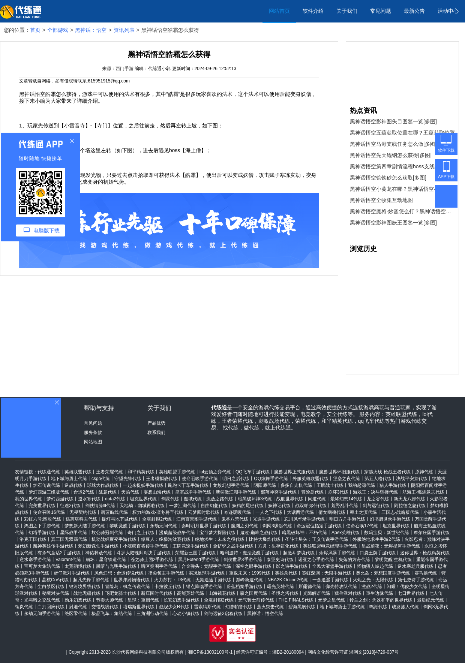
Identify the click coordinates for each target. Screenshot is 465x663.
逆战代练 (73, 485)
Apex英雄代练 (346, 532)
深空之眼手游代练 (254, 566)
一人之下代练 (268, 512)
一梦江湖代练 (182, 505)
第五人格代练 (378, 478)
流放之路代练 (219, 498)
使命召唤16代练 (49, 512)
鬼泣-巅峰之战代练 (259, 532)
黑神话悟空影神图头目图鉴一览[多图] (393, 121)
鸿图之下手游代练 (42, 525)
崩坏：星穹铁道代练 (106, 559)
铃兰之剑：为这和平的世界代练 (381, 600)
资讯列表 (124, 30)
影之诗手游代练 (292, 566)
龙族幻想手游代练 (231, 485)
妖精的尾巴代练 (248, 505)
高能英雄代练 (190, 593)
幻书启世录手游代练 (390, 519)
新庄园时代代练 (156, 593)
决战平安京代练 (412, 478)
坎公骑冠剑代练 (107, 532)
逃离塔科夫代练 (81, 519)
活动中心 (448, 11)
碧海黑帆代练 (301, 606)
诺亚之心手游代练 (316, 559)
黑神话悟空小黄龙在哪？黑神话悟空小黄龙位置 (402, 189)
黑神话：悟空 (90, 30)
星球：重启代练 (143, 600)
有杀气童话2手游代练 (59, 552)
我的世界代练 (28, 498)
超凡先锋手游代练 (91, 579)
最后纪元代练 (430, 600)
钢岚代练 (24, 606)
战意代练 (108, 492)
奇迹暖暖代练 (237, 512)
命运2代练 (84, 492)
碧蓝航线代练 (114, 512)
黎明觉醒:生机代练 (393, 559)
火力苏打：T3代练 (172, 579)
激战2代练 (372, 586)
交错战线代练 (105, 606)
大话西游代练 (300, 512)
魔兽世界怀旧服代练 (339, 471)
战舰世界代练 (289, 498)
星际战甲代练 (73, 532)
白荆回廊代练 (51, 606)
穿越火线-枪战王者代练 (387, 471)
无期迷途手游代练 (213, 579)
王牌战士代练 (330, 485)
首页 (35, 30)
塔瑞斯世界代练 (138, 606)
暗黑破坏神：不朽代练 (304, 532)
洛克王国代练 (33, 539)
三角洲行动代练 (152, 613)
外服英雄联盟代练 (310, 478)
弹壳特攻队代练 (341, 586)
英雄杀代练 (286, 573)
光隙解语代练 (316, 593)
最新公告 (414, 11)
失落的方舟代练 (354, 559)
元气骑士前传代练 (256, 600)
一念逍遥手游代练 (330, 579)
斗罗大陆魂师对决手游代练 (144, 552)
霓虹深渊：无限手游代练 (326, 573)
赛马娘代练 (425, 573)
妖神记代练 (279, 505)
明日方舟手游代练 (347, 519)
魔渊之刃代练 (244, 525)
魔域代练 (193, 498)
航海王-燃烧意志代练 (423, 492)
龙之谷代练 (378, 498)
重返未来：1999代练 (250, 573)
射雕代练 (78, 606)
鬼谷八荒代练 (234, 519)
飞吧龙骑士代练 (120, 593)
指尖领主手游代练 (166, 573)
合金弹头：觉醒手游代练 (206, 566)
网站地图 (93, 441)
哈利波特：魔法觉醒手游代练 (249, 552)
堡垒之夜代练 (346, 478)
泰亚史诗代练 (280, 559)
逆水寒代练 (89, 498)
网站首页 (279, 11)
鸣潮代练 (378, 606)
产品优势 (156, 423)
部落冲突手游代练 (279, 492)
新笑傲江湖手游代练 (236, 492)
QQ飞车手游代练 (253, 471)
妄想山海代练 (157, 492)
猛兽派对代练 (348, 593)
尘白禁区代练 (51, 586)
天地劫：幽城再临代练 (142, 505)
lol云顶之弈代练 (215, 471)
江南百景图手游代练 (196, 519)
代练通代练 (49, 471)
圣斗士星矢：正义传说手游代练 (316, 539)
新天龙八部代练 (409, 498)
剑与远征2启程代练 (223, 613)
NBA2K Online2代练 (287, 579)
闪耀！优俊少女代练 (407, 586)
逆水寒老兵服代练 (416, 566)
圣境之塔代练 (285, 593)
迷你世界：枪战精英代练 (425, 552)
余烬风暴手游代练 (337, 552)
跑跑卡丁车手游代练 (188, 485)
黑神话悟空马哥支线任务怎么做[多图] (393, 144)
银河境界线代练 (84, 586)
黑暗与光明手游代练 (116, 566)
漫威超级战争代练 (177, 532)
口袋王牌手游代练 (378, 552)
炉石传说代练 (46, 485)
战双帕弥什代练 (311, 505)
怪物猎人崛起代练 (375, 566)
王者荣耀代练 (109, 471)
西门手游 (125, 68)
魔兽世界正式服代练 (294, 471)
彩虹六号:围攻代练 (42, 519)
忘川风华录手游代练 (304, 519)
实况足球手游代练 (207, 573)
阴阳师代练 (265, 485)
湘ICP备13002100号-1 (210, 652)
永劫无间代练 (163, 525)
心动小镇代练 (186, 613)
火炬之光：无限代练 (373, 579)
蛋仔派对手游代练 (72, 573)
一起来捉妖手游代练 (143, 485)
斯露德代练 (309, 586)
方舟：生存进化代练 (278, 546)
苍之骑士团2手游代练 (152, 559)
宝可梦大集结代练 (42, 566)
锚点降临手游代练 (204, 586)
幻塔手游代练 (42, 532)
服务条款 (93, 432)
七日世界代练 (411, 593)
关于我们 (346, 11)
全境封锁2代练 (157, 519)
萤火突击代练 (270, 606)
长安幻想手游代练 (182, 600)
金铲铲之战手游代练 (233, 546)
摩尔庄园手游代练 (432, 532)
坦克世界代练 (143, 498)
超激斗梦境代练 (299, 552)
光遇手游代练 (266, 519)
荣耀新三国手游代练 (195, 552)
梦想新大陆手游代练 (84, 525)
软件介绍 (313, 11)
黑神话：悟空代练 (265, 613)
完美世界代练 (42, 505)
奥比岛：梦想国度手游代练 (383, 573)
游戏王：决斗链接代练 (375, 492)
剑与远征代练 (376, 505)
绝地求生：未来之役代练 (219, 539)
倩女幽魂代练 (331, 512)
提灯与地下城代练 (120, 519)
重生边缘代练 (379, 593)
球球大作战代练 (102, 485)
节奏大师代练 (109, 600)
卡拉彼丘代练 (168, 586)
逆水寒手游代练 (35, 559)
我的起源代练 (361, 485)
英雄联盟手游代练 (177, 471)
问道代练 (317, 498)
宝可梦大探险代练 (218, 532)
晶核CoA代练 (55, 579)
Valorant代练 (68, 559)
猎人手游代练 (393, 485)
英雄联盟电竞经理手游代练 (330, 546)
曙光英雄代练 (280, 586)
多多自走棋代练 (296, 485)
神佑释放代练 (98, 552)
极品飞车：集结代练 (112, 613)
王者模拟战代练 (161, 478)
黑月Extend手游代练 (198, 559)
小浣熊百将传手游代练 (145, 546)
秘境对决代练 (55, 593)
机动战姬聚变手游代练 (114, 539)
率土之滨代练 (363, 512)
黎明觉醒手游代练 (128, 525)
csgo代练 (101, 478)
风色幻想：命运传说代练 (119, 573)
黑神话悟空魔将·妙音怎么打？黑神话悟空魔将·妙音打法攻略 (402, 211)
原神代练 (424, 471)
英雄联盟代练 (78, 471)
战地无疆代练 (87, 593)
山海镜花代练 (222, 593)
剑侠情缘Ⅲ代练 (100, 505)
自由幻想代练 (214, 505)
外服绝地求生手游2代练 (376, 539)
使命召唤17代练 (362, 525)
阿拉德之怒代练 (410, 505)
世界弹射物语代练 (132, 579)
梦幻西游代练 (60, 498)
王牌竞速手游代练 (190, 546)
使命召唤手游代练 (200, 478)
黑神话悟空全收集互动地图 (381, 200)
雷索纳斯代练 (207, 606)
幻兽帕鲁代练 (238, 606)
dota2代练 (115, 498)
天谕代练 (130, 492)
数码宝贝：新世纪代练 (386, 532)
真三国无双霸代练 (69, 539)
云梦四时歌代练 (203, 512)
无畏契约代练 (82, 512)
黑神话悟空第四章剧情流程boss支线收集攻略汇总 (402, 166)
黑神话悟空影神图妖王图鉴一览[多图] (393, 223)
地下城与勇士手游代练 (342, 606)
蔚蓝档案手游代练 (244, 586)
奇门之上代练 (141, 532)
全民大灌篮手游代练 (332, 566)
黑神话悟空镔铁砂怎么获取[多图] (388, 178)
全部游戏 (57, 30)
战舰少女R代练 (174, 606)
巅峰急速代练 (249, 579)
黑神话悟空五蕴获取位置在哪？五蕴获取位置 (402, 133)
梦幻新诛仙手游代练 (98, 546)
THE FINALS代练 (296, 600)
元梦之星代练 (331, 600)
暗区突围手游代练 (159, 566)
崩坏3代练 (338, 492)
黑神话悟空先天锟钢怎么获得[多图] (391, 155)
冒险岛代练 (312, 492)
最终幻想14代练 (346, 498)
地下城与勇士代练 (69, 478)
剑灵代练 (170, 498)
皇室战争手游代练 (193, 492)
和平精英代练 (141, 471)
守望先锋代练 (127, 478)
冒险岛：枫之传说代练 (127, 586)
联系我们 (156, 432)
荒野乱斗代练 (344, 505)
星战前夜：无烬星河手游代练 (391, 546)
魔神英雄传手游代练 (53, 546)
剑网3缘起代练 (277, 525)
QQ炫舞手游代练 (271, 478)
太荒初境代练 (78, 566)
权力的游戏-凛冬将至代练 (157, 512)
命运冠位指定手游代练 (319, 525)
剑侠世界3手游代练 (243, 559)
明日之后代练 (235, 478)
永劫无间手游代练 (42, 613)
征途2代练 (70, 505)
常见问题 (380, 11)
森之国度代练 (253, 593)
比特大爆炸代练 (264, 539)
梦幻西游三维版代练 (48, 492)
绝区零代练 (75, 613)
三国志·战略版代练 (399, 512)
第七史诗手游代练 (416, 579)
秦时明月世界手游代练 (204, 525)
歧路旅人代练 (405, 606)
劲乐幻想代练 (78, 600)
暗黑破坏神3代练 (255, 498)
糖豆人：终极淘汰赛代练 (165, 539)
